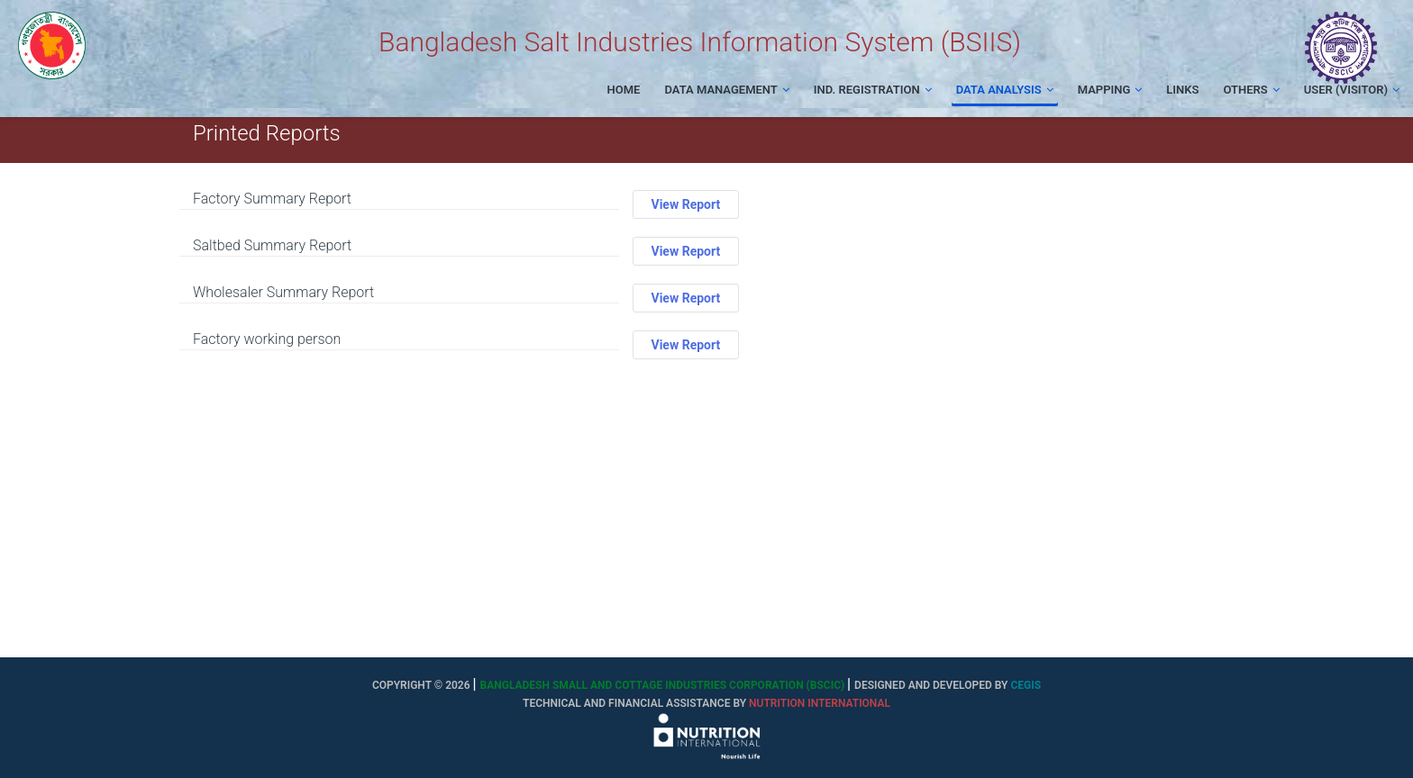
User (1351, 89)
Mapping (1110, 89)
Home (624, 89)
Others (1251, 89)
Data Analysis (1004, 89)
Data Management (726, 89)
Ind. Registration (873, 89)
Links (1182, 89)
